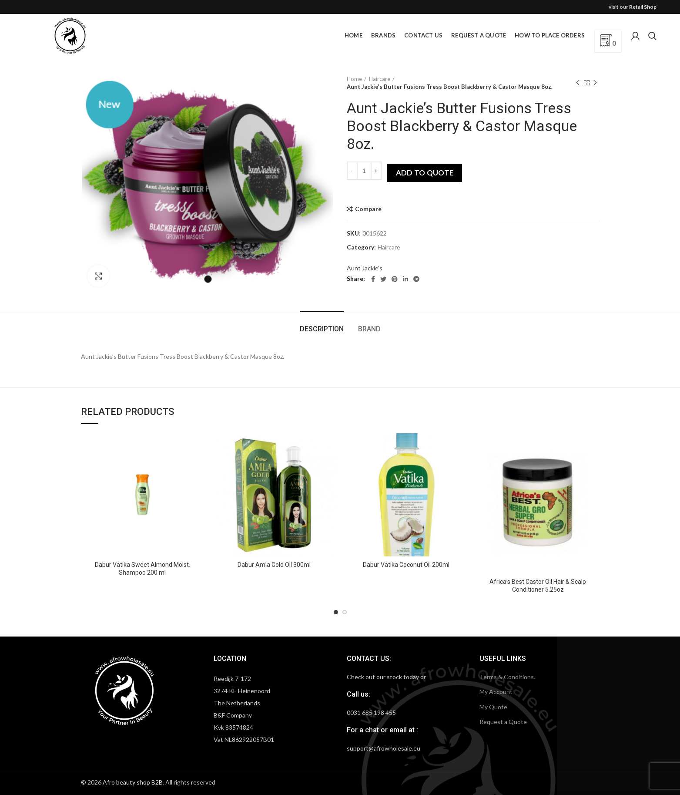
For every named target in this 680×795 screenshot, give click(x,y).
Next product (595, 83)
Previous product (577, 83)
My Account (496, 691)
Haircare (379, 78)
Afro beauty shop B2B (133, 782)
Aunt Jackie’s (364, 268)
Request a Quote (503, 721)
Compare (368, 209)
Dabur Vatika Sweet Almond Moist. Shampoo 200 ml (142, 568)
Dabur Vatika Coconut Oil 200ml (406, 564)
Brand (369, 329)
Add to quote (425, 172)
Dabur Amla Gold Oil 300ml (274, 564)
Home (354, 78)
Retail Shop (643, 6)
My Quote (493, 707)
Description (322, 329)
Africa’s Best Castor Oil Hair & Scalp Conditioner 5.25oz (537, 585)
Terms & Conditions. (507, 676)
